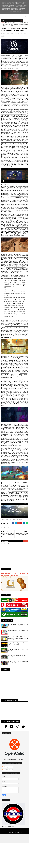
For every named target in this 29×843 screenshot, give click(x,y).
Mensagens (6, 775)
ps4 (16, 23)
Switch (25, 23)
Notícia (7, 23)
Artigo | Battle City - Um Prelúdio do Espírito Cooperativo (18, 652)
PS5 (18, 23)
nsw (11, 23)
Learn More (12, 12)
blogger (25, 550)
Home (3, 23)
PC (13, 23)
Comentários (6, 778)
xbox (3, 25)
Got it (19, 12)
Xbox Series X (9, 25)
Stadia (21, 23)
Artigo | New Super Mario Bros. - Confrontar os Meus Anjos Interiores (18, 635)
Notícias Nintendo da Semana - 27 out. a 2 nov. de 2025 (18, 640)
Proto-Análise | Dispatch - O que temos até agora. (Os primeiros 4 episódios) (18, 647)
